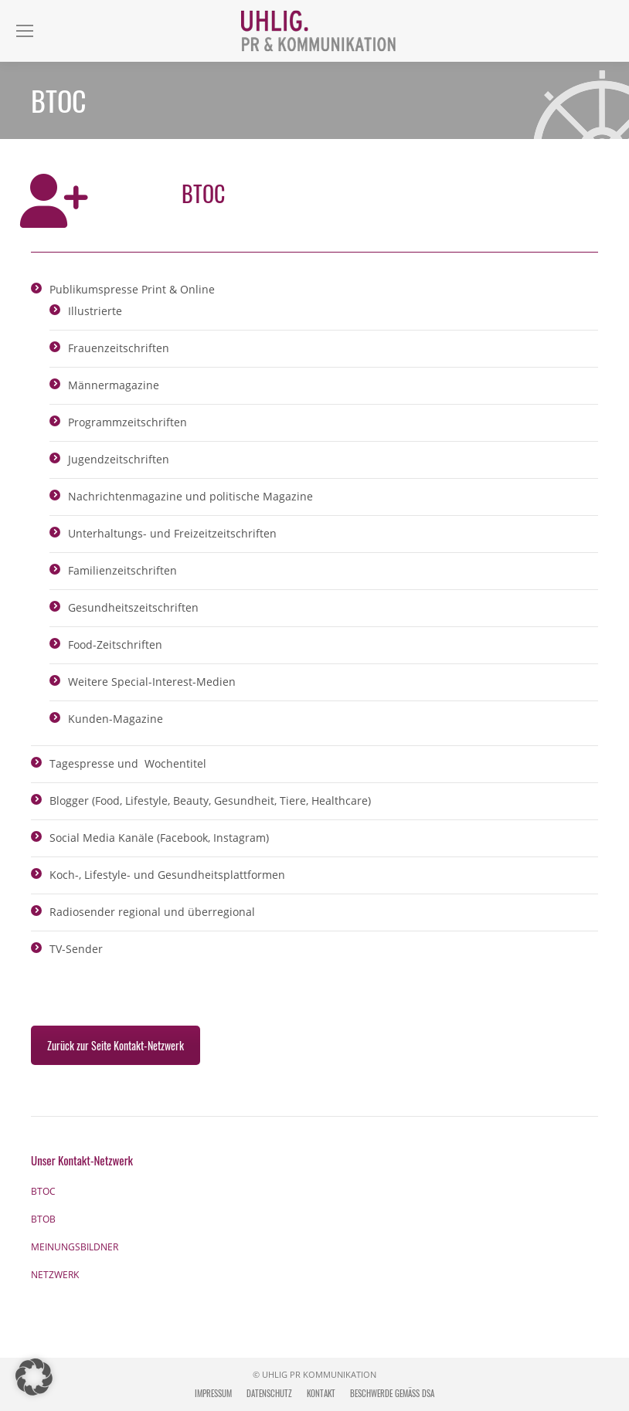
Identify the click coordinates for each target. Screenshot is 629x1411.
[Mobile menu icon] (24, 31)
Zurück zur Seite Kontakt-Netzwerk (115, 1045)
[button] (34, 1377)
